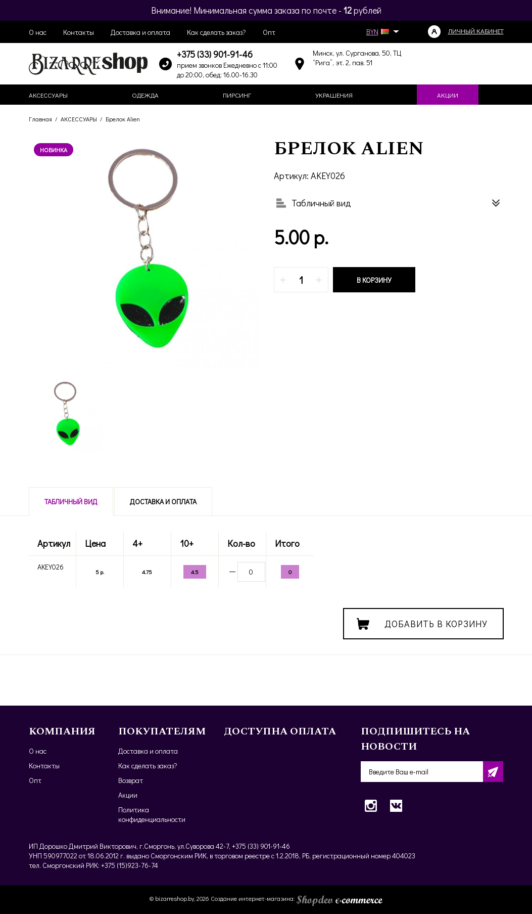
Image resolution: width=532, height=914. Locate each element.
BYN (381, 31)
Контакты (78, 32)
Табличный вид (71, 501)
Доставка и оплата (140, 32)
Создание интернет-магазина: (296, 898)
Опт (269, 32)
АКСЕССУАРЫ (79, 119)
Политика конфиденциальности (151, 814)
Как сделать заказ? (216, 32)
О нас (37, 32)
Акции (127, 795)
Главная (40, 119)
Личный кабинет (476, 30)
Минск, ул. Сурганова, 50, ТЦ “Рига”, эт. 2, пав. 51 (357, 57)
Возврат (130, 780)
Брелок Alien (123, 119)
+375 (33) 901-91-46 (215, 54)
